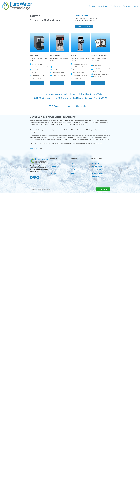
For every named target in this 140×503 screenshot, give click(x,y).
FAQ (52, 163)
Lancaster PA (95, 176)
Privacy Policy (55, 166)
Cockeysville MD (96, 170)
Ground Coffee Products (99, 55)
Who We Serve (115, 6)
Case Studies (75, 170)
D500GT (73, 55)
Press (72, 163)
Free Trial (53, 173)
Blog (72, 173)
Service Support (103, 6)
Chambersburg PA (96, 166)
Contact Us (53, 158)
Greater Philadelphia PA (98, 173)
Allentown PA (95, 163)
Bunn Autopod (34, 55)
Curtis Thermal (55, 55)
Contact (135, 6)
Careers (73, 166)
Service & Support (96, 158)
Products (92, 6)
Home (31, 148)
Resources (126, 6)
